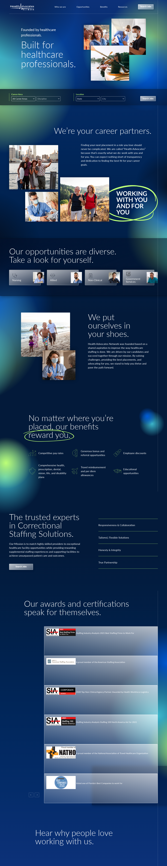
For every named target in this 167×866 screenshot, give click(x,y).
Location (80, 94)
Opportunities (82, 6)
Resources (122, 6)
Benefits (104, 6)
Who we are (60, 6)
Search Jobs (145, 6)
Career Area (17, 94)
